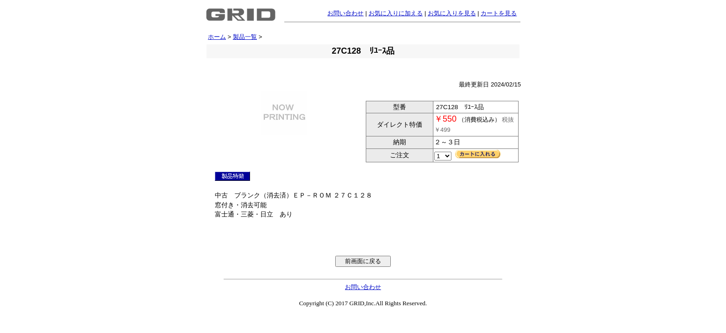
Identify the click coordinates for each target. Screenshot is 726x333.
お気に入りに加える (396, 13)
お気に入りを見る (452, 13)
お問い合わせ (345, 13)
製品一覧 (245, 36)
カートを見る (499, 13)
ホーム (217, 36)
